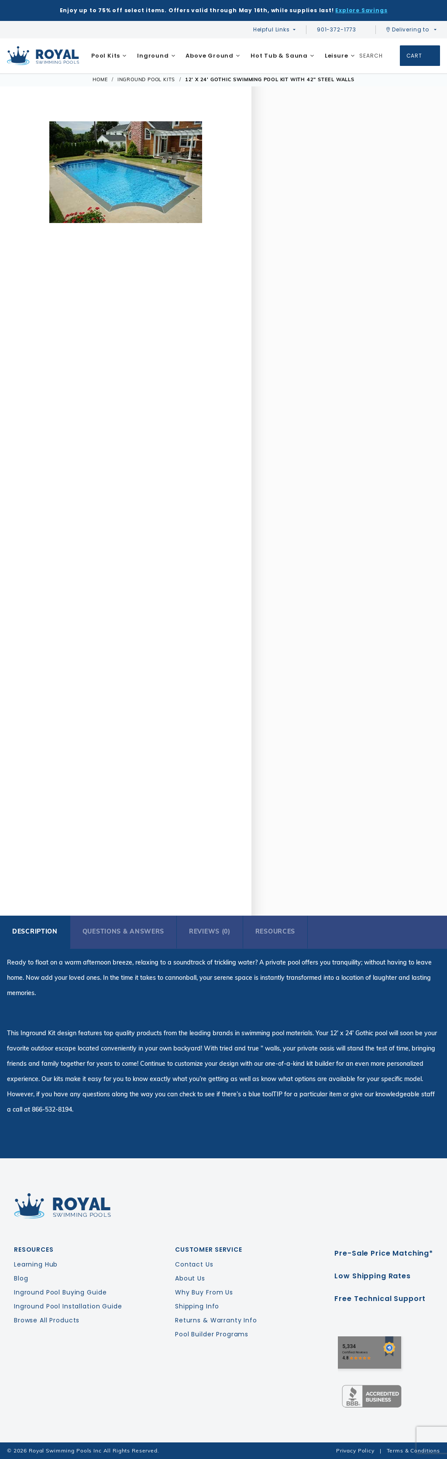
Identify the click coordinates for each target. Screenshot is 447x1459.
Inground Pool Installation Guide (68, 1306)
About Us (190, 1278)
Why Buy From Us (204, 1292)
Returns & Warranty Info (216, 1320)
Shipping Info (197, 1306)
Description (35, 931)
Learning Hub (36, 1264)
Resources (275, 931)
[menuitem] (109, 55)
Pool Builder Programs (211, 1334)
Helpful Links (271, 29)
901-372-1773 (341, 29)
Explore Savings (361, 10)
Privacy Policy (355, 1450)
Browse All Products (46, 1320)
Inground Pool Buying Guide (60, 1292)
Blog (21, 1278)
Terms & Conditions (413, 1450)
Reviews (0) (209, 931)
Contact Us (194, 1264)
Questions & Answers (123, 931)
